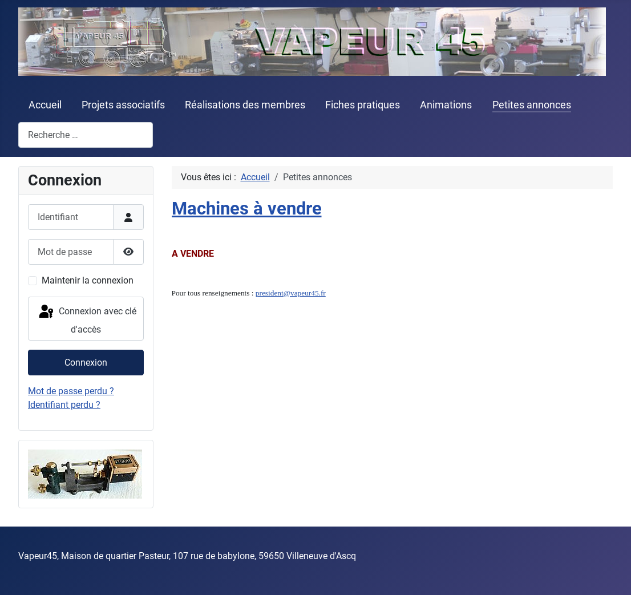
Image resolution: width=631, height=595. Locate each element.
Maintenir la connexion (88, 280)
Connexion (85, 362)
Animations (446, 105)
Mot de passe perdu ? (71, 391)
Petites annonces (531, 105)
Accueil (45, 105)
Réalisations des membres (245, 105)
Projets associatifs (123, 105)
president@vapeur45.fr (291, 293)
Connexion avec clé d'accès (86, 319)
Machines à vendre (247, 208)
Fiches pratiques (362, 105)
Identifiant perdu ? (64, 404)
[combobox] (85, 135)
